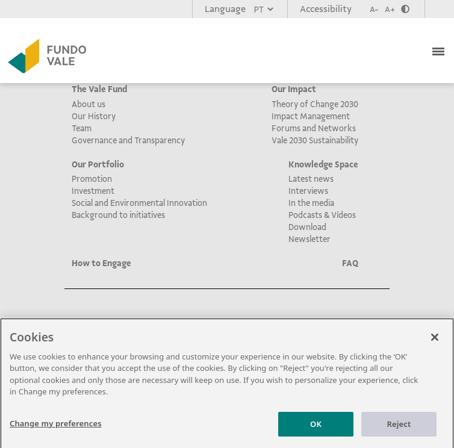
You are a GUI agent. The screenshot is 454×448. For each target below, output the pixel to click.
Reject (399, 427)
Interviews (308, 191)
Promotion (92, 179)
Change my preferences (56, 426)
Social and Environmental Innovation (139, 203)
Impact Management (311, 116)
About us (88, 104)
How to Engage (101, 263)
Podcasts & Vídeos (322, 215)
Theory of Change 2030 (315, 104)
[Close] (434, 340)
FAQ (350, 263)
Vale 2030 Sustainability (315, 140)
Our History (94, 116)
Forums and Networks (314, 128)
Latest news (311, 179)
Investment (93, 191)
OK (316, 427)
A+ (390, 9)
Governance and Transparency (128, 140)
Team (82, 128)
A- (374, 9)
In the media (311, 203)
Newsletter (309, 239)
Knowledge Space (323, 164)
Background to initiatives (118, 215)
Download (307, 227)
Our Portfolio (98, 164)
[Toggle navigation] (439, 50)
